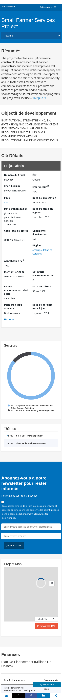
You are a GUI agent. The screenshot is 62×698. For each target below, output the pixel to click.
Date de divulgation (44, 197)
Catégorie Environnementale (43, 273)
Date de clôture (41, 286)
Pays (7, 197)
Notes (7, 319)
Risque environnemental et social (16, 290)
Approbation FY (14, 260)
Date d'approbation (15, 208)
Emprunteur (40, 186)
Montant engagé (14, 271)
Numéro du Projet (14, 175)
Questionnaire (47, 684)
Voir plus (39, 98)
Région (36, 245)
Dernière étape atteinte (13, 306)
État (35, 175)
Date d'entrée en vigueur (42, 210)
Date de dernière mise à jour (42, 306)
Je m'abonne (14, 545)
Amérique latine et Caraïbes (42, 251)
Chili (6, 202)
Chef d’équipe (12, 185)
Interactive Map (46, 626)
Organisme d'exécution (39, 232)
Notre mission (8, 6)
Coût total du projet (16, 232)
